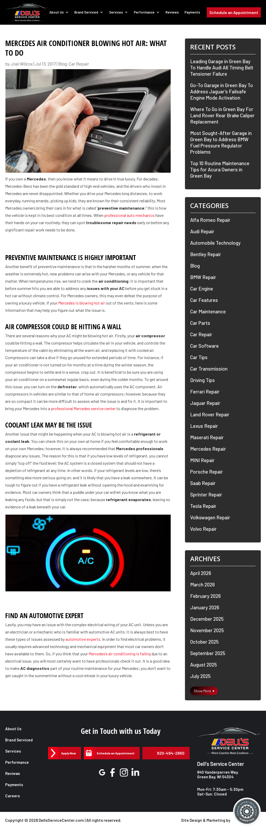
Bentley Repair (205, 254)
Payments (192, 12)
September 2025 (207, 653)
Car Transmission (209, 369)
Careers (12, 795)
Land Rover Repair (209, 414)
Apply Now (68, 753)
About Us (57, 12)
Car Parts (200, 323)
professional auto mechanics (129, 215)
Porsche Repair (206, 472)
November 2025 (207, 630)
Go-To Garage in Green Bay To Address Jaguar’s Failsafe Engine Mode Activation (221, 91)
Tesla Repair (203, 506)
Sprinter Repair (206, 494)
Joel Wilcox (22, 63)
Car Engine (201, 289)
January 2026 (204, 607)
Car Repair (79, 63)
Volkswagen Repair (210, 517)
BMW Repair (203, 277)
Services (116, 12)
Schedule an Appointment (233, 12)
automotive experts (82, 639)
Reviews (172, 12)
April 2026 (200, 573)
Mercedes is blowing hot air (81, 302)
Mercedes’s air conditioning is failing (120, 653)
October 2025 (204, 642)
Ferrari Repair (205, 391)
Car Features (204, 300)
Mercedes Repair (208, 449)
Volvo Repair (203, 529)
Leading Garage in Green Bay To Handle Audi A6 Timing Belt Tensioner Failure (221, 67)
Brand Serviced (87, 12)
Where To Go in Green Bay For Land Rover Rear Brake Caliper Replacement (222, 115)
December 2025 (207, 619)
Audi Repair (202, 231)
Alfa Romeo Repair (210, 220)
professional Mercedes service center (83, 408)
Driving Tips (202, 380)
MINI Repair (202, 460)
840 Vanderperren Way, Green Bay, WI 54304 (217, 774)
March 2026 (202, 584)
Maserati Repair (207, 437)
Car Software (204, 346)
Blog (62, 63)
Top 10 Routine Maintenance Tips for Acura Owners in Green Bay (219, 169)
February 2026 (205, 596)
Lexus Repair (204, 426)
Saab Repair (203, 483)
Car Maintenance (208, 311)
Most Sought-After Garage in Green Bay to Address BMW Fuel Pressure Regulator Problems (221, 142)
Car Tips (199, 357)
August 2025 (203, 665)
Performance (144, 12)
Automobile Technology (215, 243)
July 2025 (200, 676)
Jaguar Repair (205, 403)
